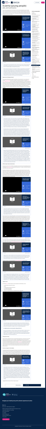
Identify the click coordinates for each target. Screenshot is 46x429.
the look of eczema (7, 80)
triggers (7, 283)
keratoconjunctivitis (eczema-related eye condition (18, 241)
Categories (37, 2)
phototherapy (19, 341)
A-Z (42, 2)
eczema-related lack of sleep (19, 260)
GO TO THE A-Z (5, 419)
